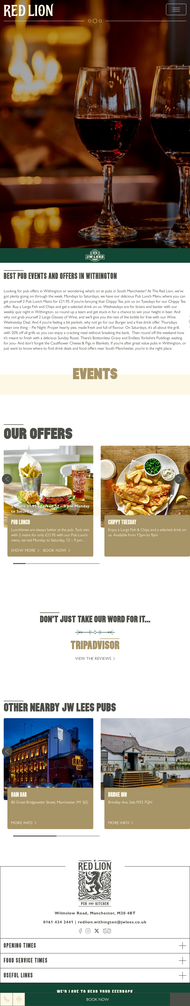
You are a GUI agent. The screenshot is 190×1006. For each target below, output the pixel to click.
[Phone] (6, 999)
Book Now (97, 999)
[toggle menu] (176, 9)
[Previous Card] (7, 479)
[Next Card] (180, 479)
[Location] (19, 999)
